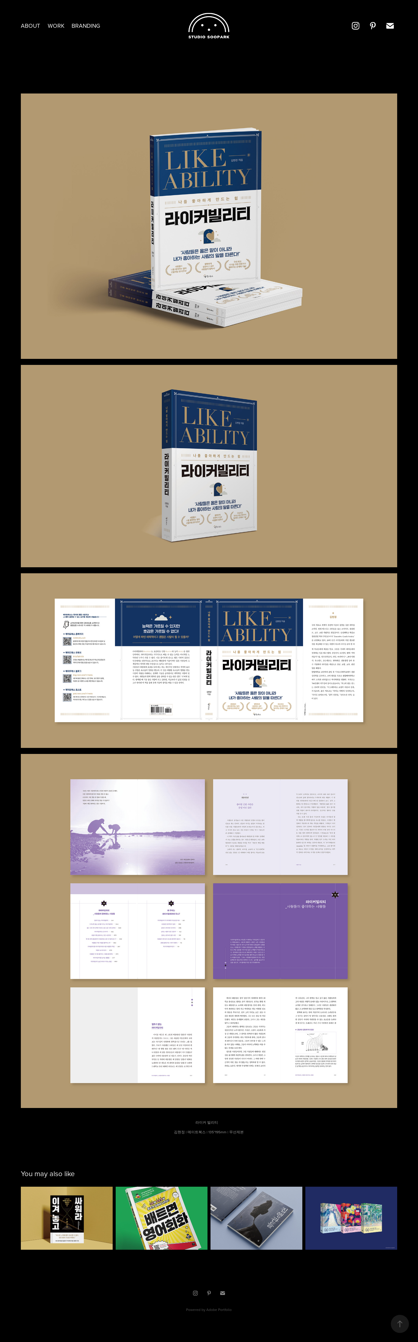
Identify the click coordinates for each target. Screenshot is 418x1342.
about (30, 25)
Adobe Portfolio (219, 1309)
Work (56, 25)
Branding (86, 25)
